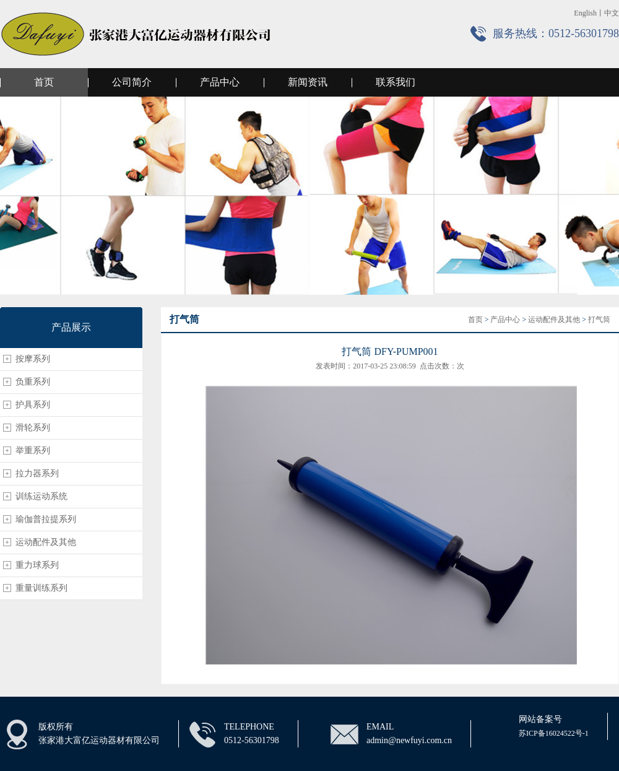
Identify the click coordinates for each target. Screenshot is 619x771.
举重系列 (32, 450)
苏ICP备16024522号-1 (554, 733)
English (585, 13)
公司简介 (132, 82)
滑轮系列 (32, 427)
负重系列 (32, 381)
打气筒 (599, 319)
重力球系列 (37, 565)
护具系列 (32, 404)
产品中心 (220, 82)
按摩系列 (32, 359)
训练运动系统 (41, 496)
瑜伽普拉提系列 (45, 519)
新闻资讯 (307, 82)
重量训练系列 (41, 588)
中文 (611, 13)
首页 (44, 82)
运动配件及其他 (45, 542)
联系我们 (395, 82)
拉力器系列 (37, 473)
